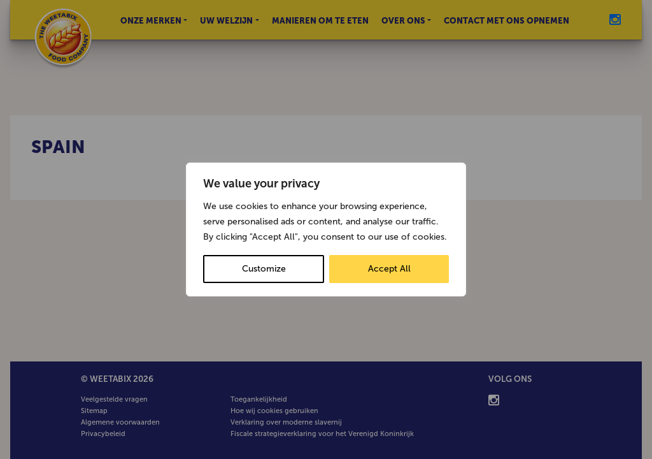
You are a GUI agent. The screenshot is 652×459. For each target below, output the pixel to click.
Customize (264, 268)
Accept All (389, 268)
